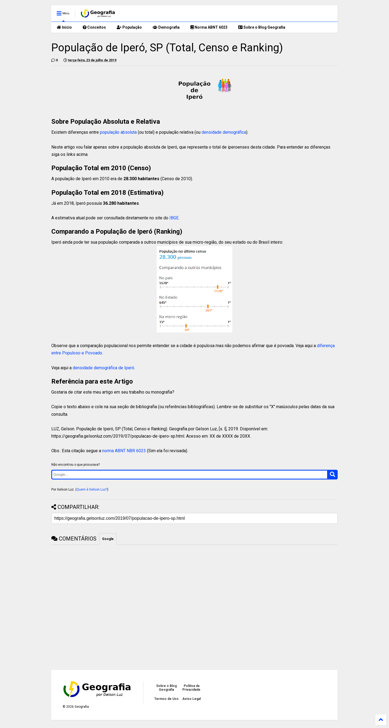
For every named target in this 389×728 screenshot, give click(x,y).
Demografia (166, 27)
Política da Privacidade (191, 688)
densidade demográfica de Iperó (103, 367)
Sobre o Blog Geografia (261, 27)
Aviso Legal (191, 699)
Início (64, 27)
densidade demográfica (224, 132)
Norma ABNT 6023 (208, 27)
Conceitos (94, 27)
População (129, 27)
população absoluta (118, 132)
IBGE (174, 217)
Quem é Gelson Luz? (91, 489)
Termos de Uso (166, 699)
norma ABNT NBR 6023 (124, 450)
